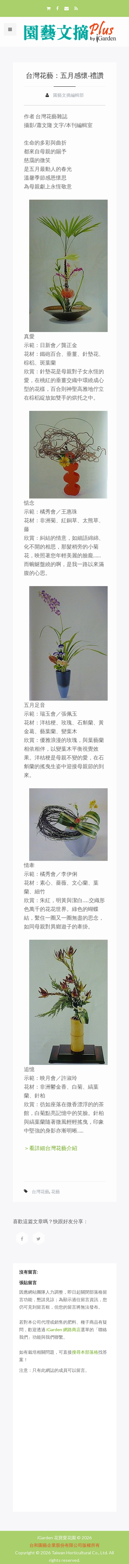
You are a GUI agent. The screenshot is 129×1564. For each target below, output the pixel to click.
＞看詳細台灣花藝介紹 (50, 1148)
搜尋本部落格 (85, 1352)
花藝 (55, 1191)
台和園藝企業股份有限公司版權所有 (65, 1545)
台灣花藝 (40, 1191)
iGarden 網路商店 (63, 1329)
